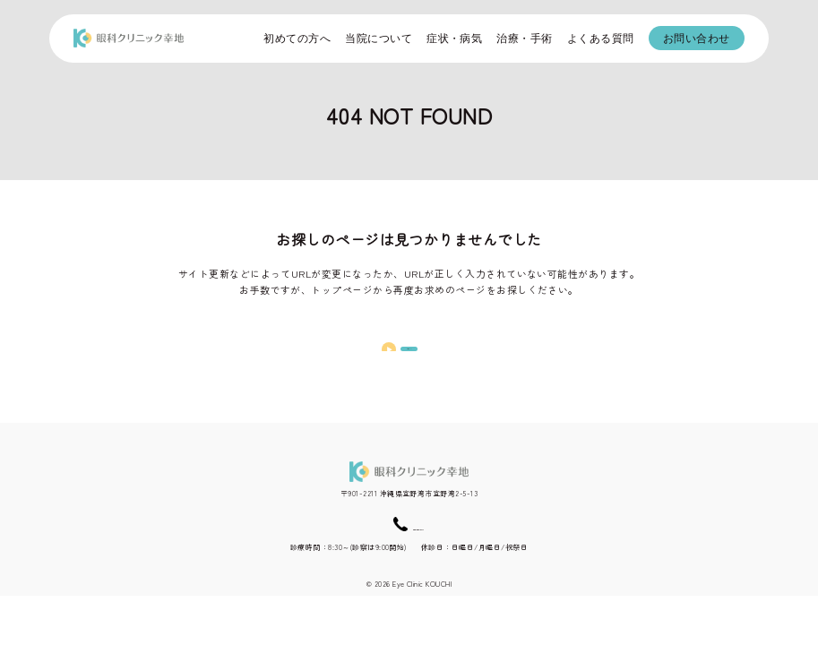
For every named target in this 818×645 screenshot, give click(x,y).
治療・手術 (524, 38)
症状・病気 (454, 38)
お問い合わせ (696, 38)
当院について (378, 38)
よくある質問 (600, 38)
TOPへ (409, 365)
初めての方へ (297, 38)
